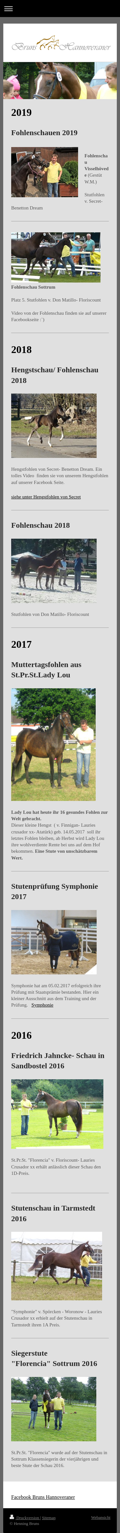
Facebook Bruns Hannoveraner (43, 1497)
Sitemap (49, 1517)
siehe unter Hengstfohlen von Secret (46, 496)
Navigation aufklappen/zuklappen (60, 8)
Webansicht (100, 1517)
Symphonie (42, 1005)
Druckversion (25, 1517)
